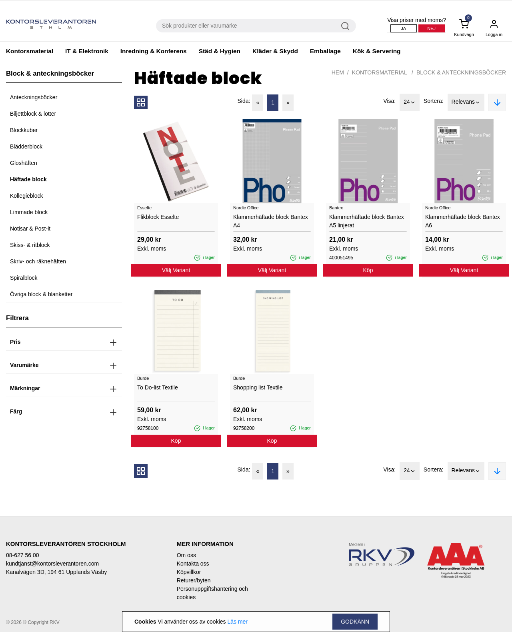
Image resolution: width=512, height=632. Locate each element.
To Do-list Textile (157, 387)
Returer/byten (194, 580)
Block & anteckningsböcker (461, 72)
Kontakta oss (193, 563)
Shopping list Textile (257, 387)
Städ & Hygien (219, 51)
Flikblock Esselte (158, 217)
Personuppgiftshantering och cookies (212, 593)
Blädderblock (26, 146)
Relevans (466, 102)
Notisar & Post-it (30, 228)
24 (410, 102)
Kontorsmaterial (29, 51)
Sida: (244, 101)
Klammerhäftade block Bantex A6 (462, 221)
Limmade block (29, 212)
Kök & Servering (377, 51)
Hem (338, 72)
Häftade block (28, 179)
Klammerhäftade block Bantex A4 (270, 221)
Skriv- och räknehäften (38, 261)
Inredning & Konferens (153, 51)
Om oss (186, 555)
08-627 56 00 (22, 555)
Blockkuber (24, 130)
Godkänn (355, 621)
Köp (368, 270)
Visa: (389, 101)
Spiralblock (23, 278)
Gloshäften (23, 163)
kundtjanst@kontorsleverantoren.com (52, 563)
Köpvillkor (189, 572)
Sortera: (434, 101)
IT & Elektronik (86, 51)
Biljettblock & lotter (33, 113)
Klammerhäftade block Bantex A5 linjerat (366, 221)
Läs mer (237, 621)
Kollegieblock (26, 196)
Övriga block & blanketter (41, 294)
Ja (403, 28)
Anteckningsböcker (33, 97)
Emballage (325, 51)
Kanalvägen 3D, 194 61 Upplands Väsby (56, 572)
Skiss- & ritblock (30, 245)
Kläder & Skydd (275, 51)
